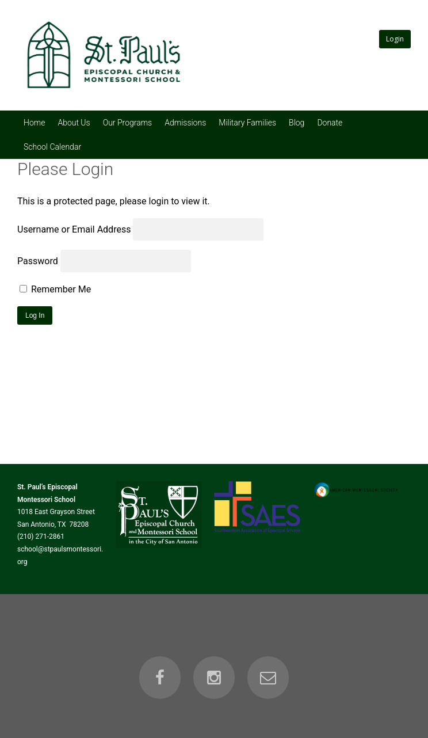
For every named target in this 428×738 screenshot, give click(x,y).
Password (37, 261)
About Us (74, 122)
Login (395, 39)
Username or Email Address (74, 229)
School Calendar (52, 146)
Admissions (185, 122)
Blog (296, 122)
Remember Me (55, 289)
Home (34, 122)
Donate (329, 122)
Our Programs (127, 122)
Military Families (247, 122)
